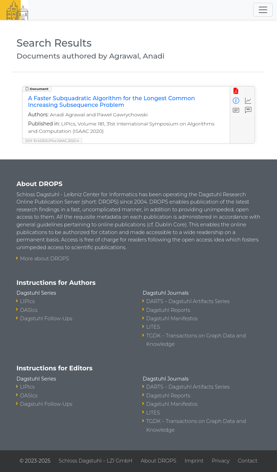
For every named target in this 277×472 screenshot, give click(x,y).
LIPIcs (27, 301)
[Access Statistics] (248, 100)
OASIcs (29, 310)
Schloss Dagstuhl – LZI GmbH (95, 461)
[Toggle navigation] (263, 10)
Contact (247, 461)
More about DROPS (44, 258)
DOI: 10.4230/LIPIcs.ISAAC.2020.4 (52, 141)
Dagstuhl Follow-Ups (46, 318)
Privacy (220, 461)
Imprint (193, 461)
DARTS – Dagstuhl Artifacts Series (188, 301)
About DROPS (158, 461)
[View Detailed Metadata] (236, 100)
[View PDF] (236, 91)
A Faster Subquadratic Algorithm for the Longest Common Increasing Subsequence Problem (111, 101)
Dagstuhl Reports (168, 310)
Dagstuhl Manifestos (171, 318)
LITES (153, 327)
